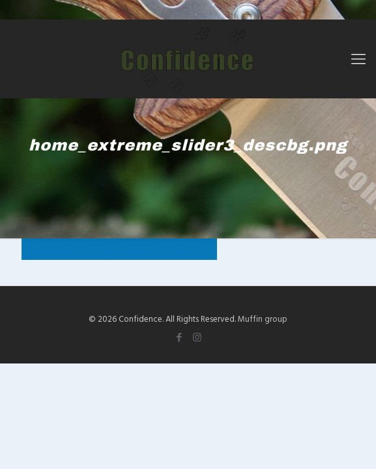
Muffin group (262, 318)
